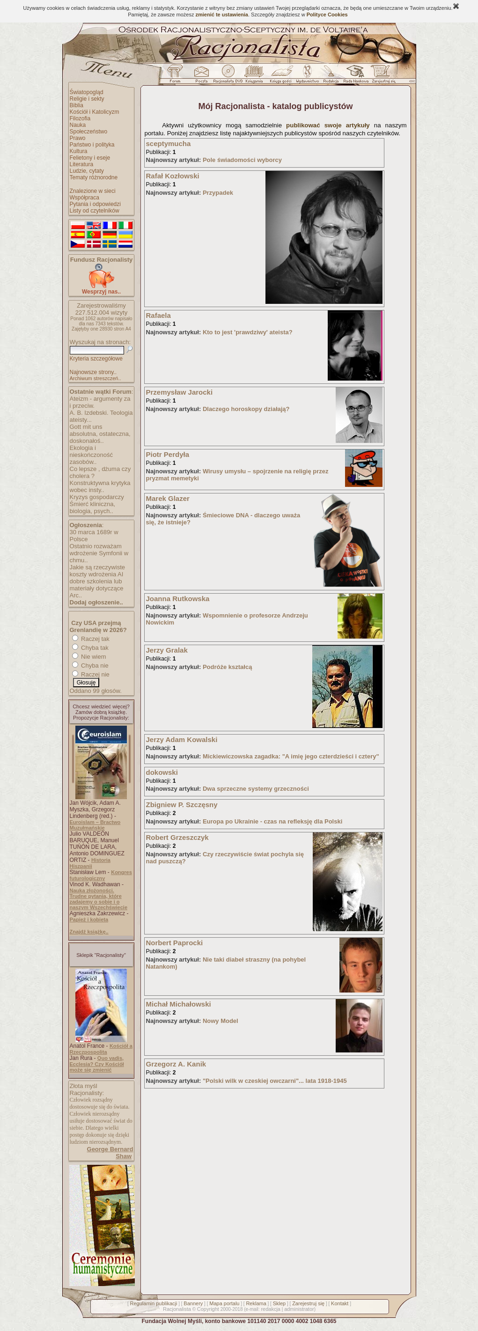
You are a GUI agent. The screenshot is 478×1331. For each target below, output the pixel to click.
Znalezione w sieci (93, 191)
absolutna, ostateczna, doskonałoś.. (100, 437)
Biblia (76, 105)
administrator (299, 1309)
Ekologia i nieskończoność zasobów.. (91, 454)
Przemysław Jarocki (179, 392)
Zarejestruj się (308, 1303)
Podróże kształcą (227, 666)
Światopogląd (86, 92)
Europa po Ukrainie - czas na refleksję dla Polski (272, 821)
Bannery (193, 1303)
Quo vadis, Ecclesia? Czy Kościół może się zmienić (97, 1064)
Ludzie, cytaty (87, 171)
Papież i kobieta (89, 919)
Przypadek (218, 192)
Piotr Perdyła (168, 454)
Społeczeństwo (89, 131)
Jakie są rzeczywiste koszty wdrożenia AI (97, 571)
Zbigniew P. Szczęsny (182, 805)
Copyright (208, 1309)
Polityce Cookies (327, 14)
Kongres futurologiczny (101, 875)
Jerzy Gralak (167, 650)
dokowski (162, 772)
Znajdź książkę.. (89, 931)
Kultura (79, 151)
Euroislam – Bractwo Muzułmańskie (95, 825)
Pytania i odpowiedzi (95, 204)
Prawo (78, 138)
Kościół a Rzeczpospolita (101, 1049)
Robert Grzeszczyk (177, 837)
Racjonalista (177, 1309)
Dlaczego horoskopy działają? (246, 408)
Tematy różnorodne (94, 177)
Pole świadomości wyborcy (242, 159)
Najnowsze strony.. (93, 372)
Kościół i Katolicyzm (94, 112)
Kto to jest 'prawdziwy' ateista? (248, 332)
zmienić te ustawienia (222, 14)
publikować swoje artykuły (328, 125)
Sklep (279, 1303)
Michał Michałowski (178, 1004)
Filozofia (80, 118)
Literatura (82, 164)
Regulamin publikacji (153, 1303)
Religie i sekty (87, 99)
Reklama (256, 1303)
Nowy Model (220, 1020)
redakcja (270, 1309)
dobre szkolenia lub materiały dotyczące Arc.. (97, 588)
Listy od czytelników (94, 210)
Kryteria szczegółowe (96, 358)
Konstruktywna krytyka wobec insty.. (100, 486)
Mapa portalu (224, 1303)
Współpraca (84, 197)
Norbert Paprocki (174, 943)
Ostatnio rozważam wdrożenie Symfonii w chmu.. (99, 553)
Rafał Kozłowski (172, 176)
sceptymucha (168, 143)
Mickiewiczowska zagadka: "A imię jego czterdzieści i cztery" (291, 756)
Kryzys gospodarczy (97, 496)
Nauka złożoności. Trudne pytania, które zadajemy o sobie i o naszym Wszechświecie (99, 899)
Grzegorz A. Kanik (176, 1064)
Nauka (78, 125)
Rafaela (158, 315)
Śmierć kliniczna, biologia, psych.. (93, 507)
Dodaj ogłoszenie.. (96, 602)
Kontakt (339, 1303)
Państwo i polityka (92, 144)
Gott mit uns (86, 426)
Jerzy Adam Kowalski (182, 739)
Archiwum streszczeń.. (95, 378)
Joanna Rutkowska (178, 599)
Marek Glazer (168, 498)
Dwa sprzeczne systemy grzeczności (256, 788)
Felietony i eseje (90, 157)
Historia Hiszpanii (90, 863)
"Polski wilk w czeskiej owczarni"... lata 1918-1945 (275, 1080)
